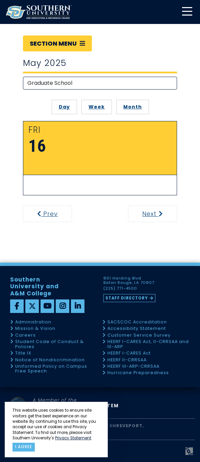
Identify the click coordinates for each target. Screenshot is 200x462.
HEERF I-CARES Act (129, 353)
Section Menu (57, 43)
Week (97, 106)
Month (132, 106)
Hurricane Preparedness (138, 372)
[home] (39, 12)
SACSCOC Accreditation (137, 322)
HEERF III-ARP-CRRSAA (133, 366)
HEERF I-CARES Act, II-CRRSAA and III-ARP (148, 344)
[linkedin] (77, 306)
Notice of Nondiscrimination (50, 360)
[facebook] (17, 306)
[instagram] (62, 306)
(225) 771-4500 (120, 288)
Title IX (23, 353)
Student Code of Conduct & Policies (49, 344)
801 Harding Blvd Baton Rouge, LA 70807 (128, 280)
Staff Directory (126, 298)
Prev (51, 214)
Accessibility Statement (136, 328)
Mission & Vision (35, 328)
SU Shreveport (122, 426)
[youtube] (47, 306)
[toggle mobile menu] (187, 12)
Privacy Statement (73, 438)
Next (159, 214)
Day (64, 106)
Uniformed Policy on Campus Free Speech (51, 369)
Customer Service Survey (139, 335)
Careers (25, 335)
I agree (23, 446)
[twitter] (32, 306)
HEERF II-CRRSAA (127, 360)
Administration (33, 322)
